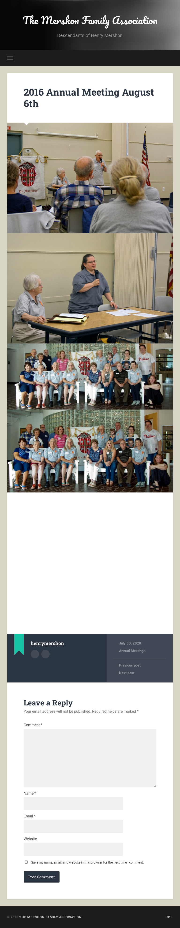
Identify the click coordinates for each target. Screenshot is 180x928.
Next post (126, 673)
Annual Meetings (132, 651)
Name (30, 793)
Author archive (35, 654)
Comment (33, 725)
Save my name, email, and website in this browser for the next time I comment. (87, 862)
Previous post (130, 665)
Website (30, 839)
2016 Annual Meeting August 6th (89, 98)
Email (30, 816)
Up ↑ (169, 917)
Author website (45, 654)
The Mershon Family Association (90, 20)
